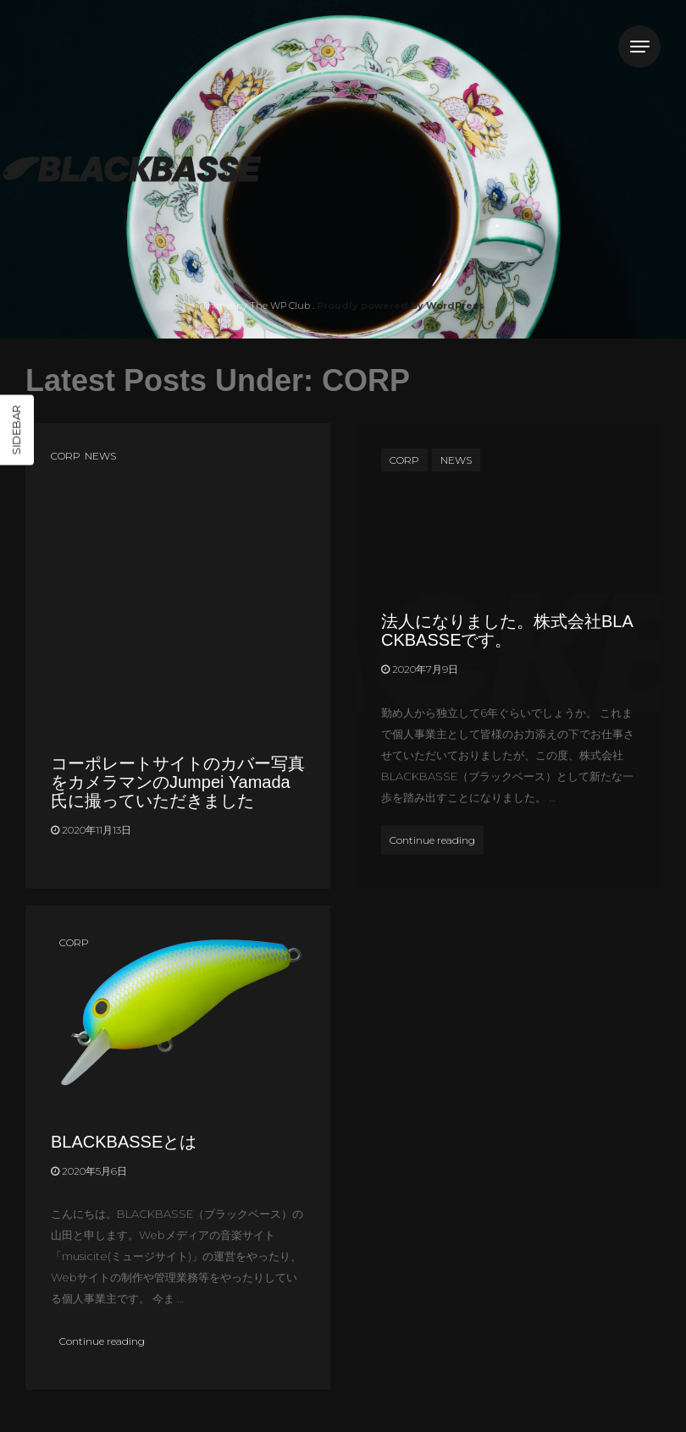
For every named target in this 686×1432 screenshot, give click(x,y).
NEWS (100, 455)
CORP (65, 455)
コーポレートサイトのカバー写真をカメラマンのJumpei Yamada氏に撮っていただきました (178, 782)
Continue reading (437, 837)
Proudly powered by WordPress (400, 305)
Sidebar (16, 429)
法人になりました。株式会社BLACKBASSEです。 (507, 630)
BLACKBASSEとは (123, 1141)
